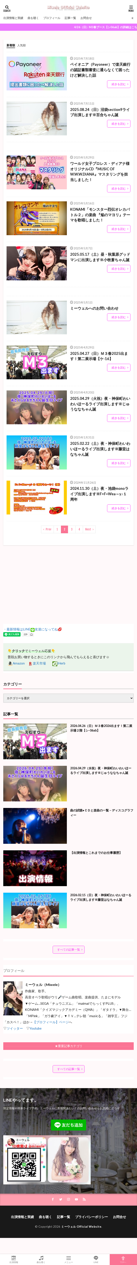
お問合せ (86, 18)
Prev (48, 529)
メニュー (68, 1259)
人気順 (21, 45)
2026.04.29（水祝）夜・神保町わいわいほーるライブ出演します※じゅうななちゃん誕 (100, 770)
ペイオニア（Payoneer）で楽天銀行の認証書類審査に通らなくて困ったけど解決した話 (100, 70)
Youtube (35, 1028)
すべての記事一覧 (68, 949)
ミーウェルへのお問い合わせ (94, 308)
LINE (95, 1259)
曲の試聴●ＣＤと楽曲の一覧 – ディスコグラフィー (101, 812)
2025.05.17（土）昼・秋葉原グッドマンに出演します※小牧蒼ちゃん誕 (100, 257)
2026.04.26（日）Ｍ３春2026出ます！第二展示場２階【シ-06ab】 (101, 728)
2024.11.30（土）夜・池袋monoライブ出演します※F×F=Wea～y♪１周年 (99, 494)
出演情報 (13, 1259)
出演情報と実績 (13, 18)
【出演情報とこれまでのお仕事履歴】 (96, 852)
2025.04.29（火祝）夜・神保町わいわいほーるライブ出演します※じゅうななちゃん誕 (100, 404)
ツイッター (15, 1028)
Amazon (16, 663)
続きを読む (119, 84)
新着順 (11, 45)
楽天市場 (37, 663)
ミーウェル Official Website (81, 1226)
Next (88, 529)
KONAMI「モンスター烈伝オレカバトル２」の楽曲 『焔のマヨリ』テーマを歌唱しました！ (100, 215)
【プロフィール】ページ (51, 1022)
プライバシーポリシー (91, 1217)
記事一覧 (70, 18)
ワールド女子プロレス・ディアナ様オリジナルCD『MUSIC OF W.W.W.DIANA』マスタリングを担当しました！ (100, 171)
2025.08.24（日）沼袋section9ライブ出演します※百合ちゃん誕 (100, 112)
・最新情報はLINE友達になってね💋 (32, 629)
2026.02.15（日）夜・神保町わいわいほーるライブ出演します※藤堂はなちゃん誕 (100, 897)
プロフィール (51, 18)
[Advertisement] (68, 584)
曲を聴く (33, 18)
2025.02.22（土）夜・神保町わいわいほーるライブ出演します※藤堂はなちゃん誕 (100, 449)
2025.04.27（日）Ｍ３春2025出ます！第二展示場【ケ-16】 (99, 356)
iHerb (58, 663)
